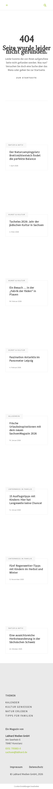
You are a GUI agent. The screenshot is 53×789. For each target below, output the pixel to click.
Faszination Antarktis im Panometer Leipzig (24, 358)
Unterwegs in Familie (20, 489)
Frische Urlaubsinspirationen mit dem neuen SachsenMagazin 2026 (25, 428)
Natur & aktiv (15, 145)
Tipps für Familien (19, 715)
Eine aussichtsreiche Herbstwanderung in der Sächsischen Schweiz (24, 638)
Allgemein (14, 416)
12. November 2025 (16, 579)
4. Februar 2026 (15, 367)
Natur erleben (16, 711)
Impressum (16, 767)
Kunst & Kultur (16, 214)
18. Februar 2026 (15, 301)
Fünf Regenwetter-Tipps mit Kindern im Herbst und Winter (26, 569)
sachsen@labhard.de (16, 752)
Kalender (12, 702)
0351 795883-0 (13, 748)
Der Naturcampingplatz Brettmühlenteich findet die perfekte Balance (25, 155)
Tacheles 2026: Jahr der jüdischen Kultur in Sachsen (26, 223)
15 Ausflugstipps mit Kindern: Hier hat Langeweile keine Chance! (25, 499)
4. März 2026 (14, 232)
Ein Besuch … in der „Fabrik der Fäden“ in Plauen (22, 291)
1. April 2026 (13, 166)
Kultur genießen (18, 706)
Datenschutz (36, 767)
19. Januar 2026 (15, 440)
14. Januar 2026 (15, 510)
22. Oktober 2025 (15, 649)
